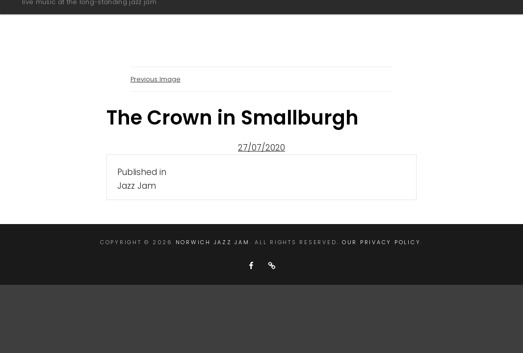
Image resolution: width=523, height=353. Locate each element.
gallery (312, 21)
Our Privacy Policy (381, 242)
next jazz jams (391, 21)
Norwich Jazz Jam (89, 16)
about (254, 21)
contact (473, 21)
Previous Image (156, 79)
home (200, 21)
